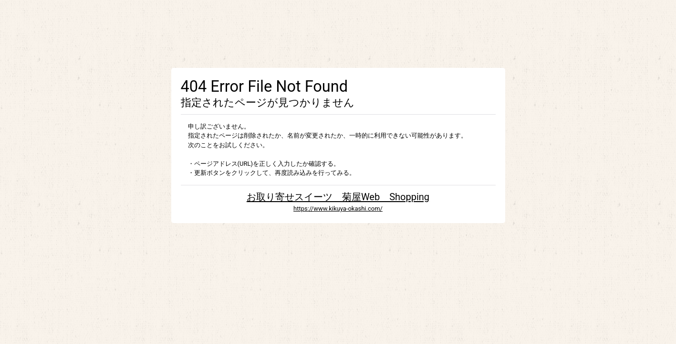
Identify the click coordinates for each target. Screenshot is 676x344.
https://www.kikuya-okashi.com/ (338, 208)
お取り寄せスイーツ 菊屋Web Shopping (338, 197)
